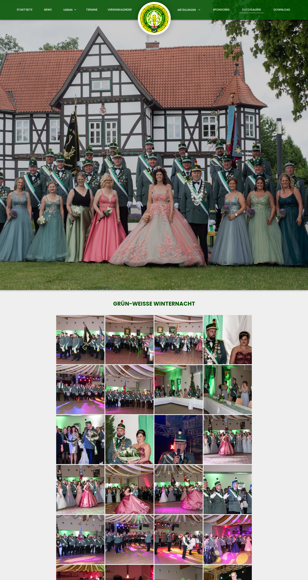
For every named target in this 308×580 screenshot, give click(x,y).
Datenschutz (263, 572)
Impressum (241, 572)
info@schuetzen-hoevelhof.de (181, 548)
